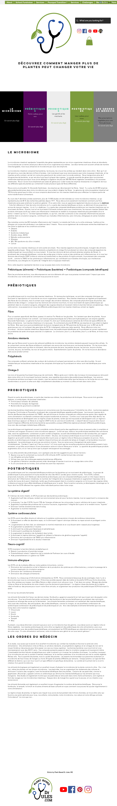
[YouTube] (95, 31)
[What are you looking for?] (92, 21)
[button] (89, 41)
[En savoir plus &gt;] (11, 121)
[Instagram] (79, 31)
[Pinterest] (90, 31)
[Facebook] (84, 31)
